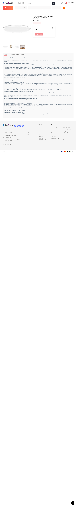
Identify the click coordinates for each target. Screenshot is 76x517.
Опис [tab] (5, 54)
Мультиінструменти (67, 133)
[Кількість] (51, 31)
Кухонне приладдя (67, 137)
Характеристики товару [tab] (18, 54)
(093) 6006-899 (21, 2)
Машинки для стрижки (68, 128)
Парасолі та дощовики (68, 135)
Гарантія (28, 126)
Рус (59, 2)
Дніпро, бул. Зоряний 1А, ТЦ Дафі (12, 138)
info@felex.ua (8, 144)
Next (30, 28)
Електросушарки (66, 126)
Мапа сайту (41, 136)
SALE (28, 134)
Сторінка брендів (42, 134)
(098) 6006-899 (21, 3)
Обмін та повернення (31, 128)
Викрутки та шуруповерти (66, 131)
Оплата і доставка (31, 130)
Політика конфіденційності (42, 139)
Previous (3, 28)
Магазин (41, 130)
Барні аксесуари (54, 136)
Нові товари (29, 132)
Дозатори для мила (55, 138)
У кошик (38, 34)
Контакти (41, 128)
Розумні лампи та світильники (39, 14)
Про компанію (42, 126)
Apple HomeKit (54, 128)
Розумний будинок (55, 126)
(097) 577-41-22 (8, 140)
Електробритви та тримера (67, 140)
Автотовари (53, 130)
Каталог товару (42, 132)
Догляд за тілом (54, 132)
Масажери (53, 134)
